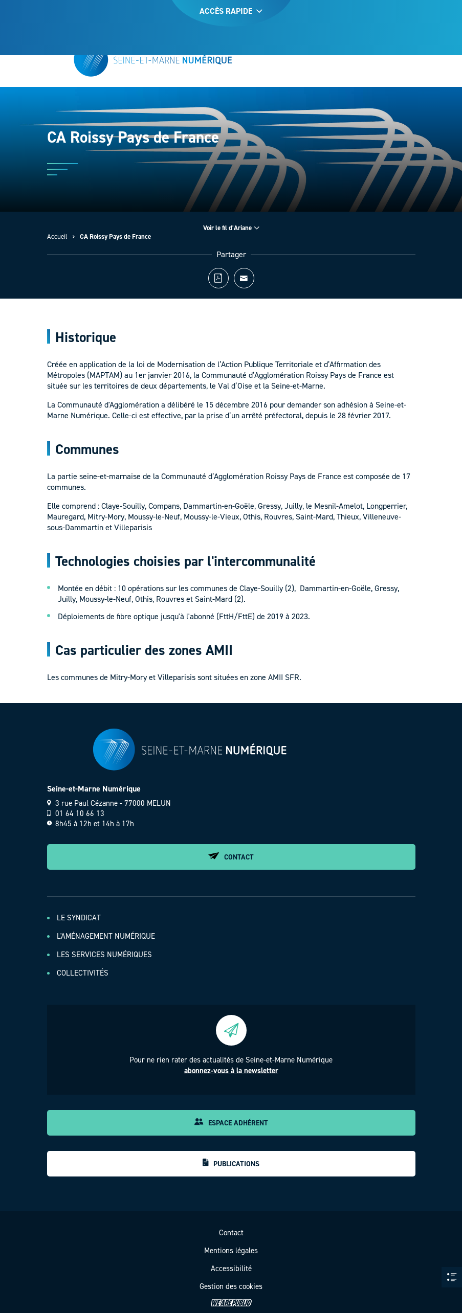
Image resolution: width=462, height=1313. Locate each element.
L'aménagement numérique (106, 936)
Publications (231, 1164)
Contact (231, 857)
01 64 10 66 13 (75, 813)
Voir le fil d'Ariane (231, 227)
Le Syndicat (79, 918)
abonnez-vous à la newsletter (231, 1071)
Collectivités (82, 973)
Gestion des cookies (231, 1286)
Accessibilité (231, 1268)
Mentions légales (231, 1251)
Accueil (57, 236)
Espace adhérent (231, 1123)
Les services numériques (104, 954)
